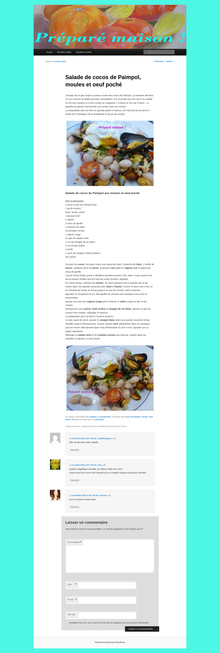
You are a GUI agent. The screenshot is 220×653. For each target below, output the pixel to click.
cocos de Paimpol (132, 417)
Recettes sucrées (84, 52)
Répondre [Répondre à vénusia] (75, 507)
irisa (99, 465)
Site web (71, 614)
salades (93, 417)
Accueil (49, 52)
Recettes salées (64, 52)
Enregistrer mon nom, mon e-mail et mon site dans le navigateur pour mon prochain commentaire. (109, 623)
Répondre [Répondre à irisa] (75, 480)
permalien (99, 419)
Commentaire (74, 542)
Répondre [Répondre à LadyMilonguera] (75, 450)
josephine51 (105, 417)
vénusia (103, 495)
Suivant (170, 61)
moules (144, 417)
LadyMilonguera (105, 438)
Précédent (157, 61)
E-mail (72, 599)
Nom (72, 584)
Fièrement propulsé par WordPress (110, 642)
